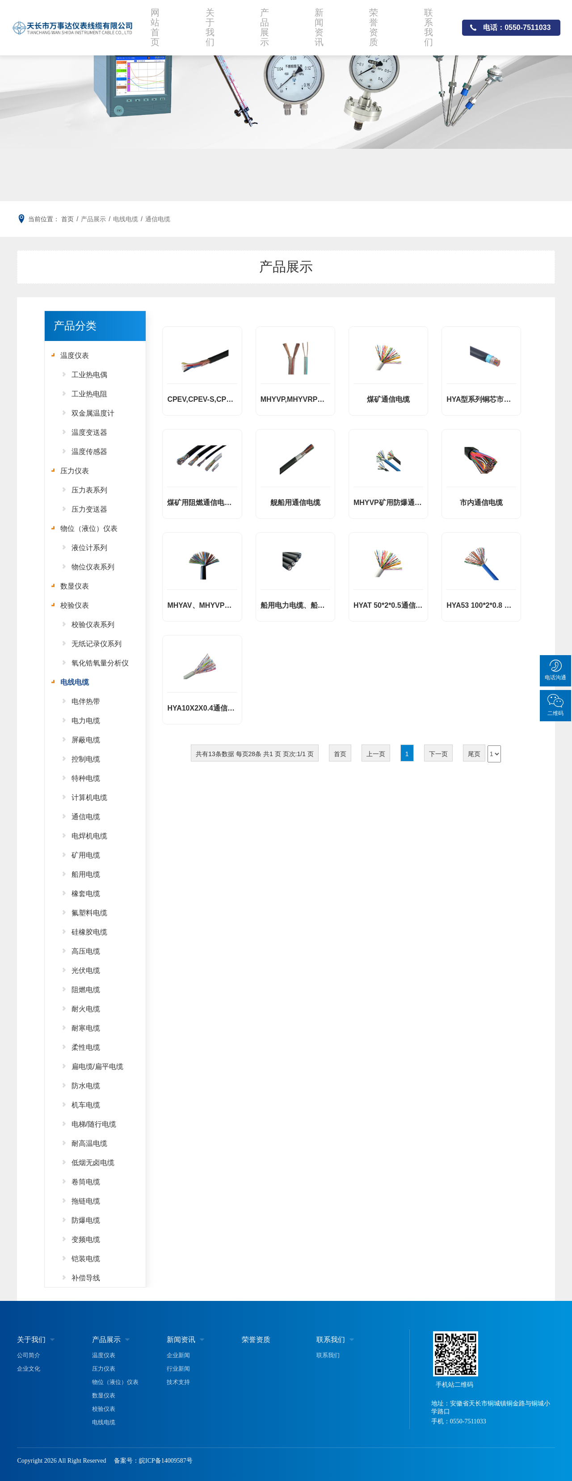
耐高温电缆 (89, 1143)
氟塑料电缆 (89, 913)
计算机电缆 (89, 797)
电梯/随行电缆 (94, 1124)
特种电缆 (86, 778)
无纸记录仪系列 (97, 644)
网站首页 (158, 24)
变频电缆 (86, 1239)
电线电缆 (125, 219)
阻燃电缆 (86, 989)
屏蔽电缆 (86, 740)
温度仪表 (74, 355)
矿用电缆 (86, 855)
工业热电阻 (89, 394)
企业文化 (28, 1368)
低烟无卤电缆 (93, 1162)
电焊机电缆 (89, 836)
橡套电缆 (86, 893)
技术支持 (178, 1382)
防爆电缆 (86, 1220)
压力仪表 (74, 471)
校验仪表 (74, 605)
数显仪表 (74, 586)
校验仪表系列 (93, 624)
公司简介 (28, 1355)
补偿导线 (86, 1278)
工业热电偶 (89, 375)
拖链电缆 (86, 1201)
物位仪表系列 (93, 567)
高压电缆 (86, 951)
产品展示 (268, 24)
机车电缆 (86, 1105)
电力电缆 (86, 720)
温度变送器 (89, 432)
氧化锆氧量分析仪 (100, 663)
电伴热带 (86, 701)
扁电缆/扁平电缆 (97, 1066)
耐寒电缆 (86, 1028)
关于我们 (213, 24)
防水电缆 (86, 1086)
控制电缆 (86, 759)
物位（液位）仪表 (89, 528)
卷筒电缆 (86, 1182)
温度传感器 (89, 451)
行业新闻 (178, 1368)
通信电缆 (157, 219)
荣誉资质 (377, 24)
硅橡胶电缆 (89, 932)
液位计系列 (89, 547)
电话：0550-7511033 (517, 24)
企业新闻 (178, 1355)
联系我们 (432, 24)
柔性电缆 (86, 1047)
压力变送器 (89, 509)
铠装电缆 (86, 1258)
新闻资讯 (322, 24)
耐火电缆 (86, 1009)
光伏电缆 (86, 970)
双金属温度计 (93, 413)
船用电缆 (86, 874)
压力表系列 (89, 490)
